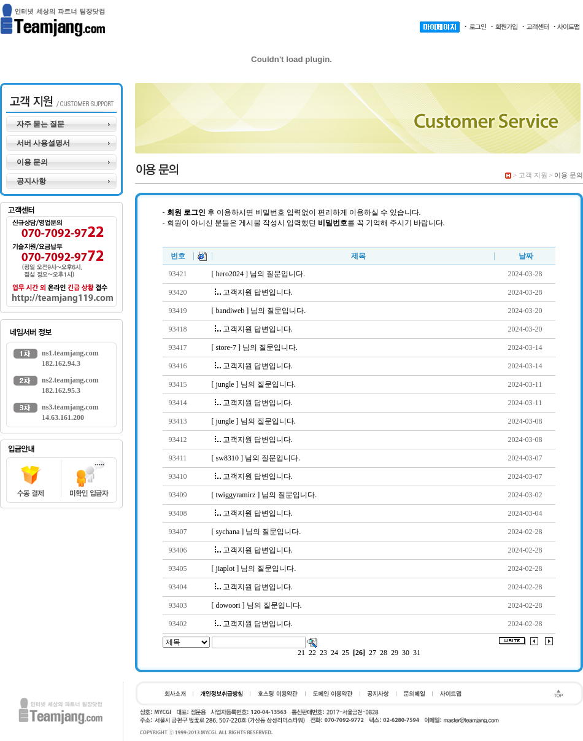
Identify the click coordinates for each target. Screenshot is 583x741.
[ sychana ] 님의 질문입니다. (256, 531)
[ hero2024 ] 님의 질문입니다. (258, 274)
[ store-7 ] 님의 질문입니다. (255, 347)
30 (405, 652)
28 (383, 652)
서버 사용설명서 (43, 143)
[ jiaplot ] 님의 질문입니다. (254, 568)
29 (394, 652)
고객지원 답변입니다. (254, 292)
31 (416, 652)
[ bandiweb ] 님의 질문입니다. (259, 310)
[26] (359, 652)
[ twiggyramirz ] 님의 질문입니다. (264, 495)
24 (334, 652)
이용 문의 (32, 162)
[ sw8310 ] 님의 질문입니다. (256, 458)
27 (372, 652)
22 (312, 652)
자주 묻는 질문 (40, 124)
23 (323, 652)
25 (345, 652)
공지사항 (31, 181)
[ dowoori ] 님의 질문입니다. (257, 605)
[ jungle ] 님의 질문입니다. (254, 384)
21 (301, 652)
